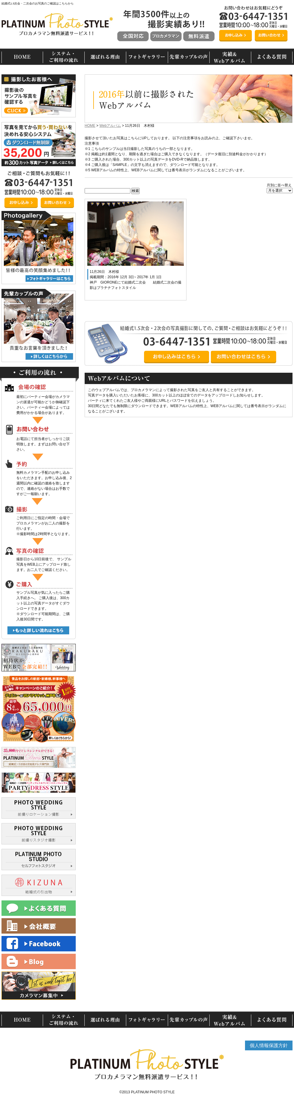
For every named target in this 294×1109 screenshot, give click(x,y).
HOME (90, 126)
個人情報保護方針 (269, 1045)
